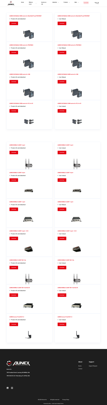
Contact (80, 368)
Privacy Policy (65, 399)
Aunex (80, 366)
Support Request (93, 366)
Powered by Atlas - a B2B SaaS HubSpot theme (53, 403)
